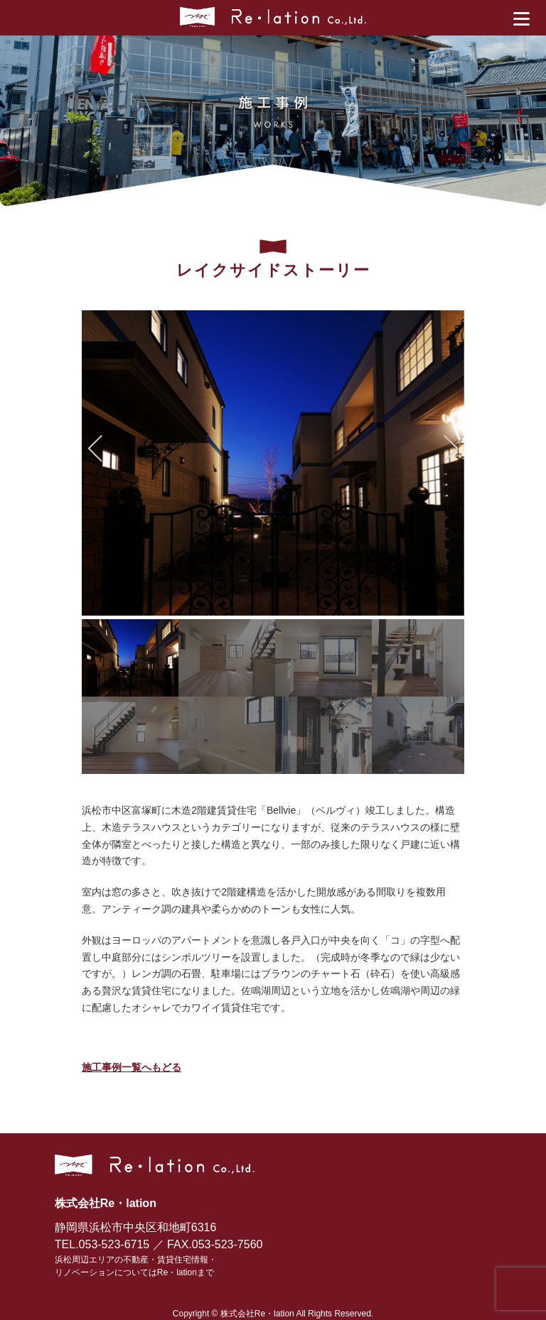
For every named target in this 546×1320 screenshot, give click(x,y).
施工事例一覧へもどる (131, 1067)
